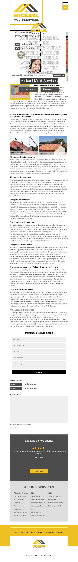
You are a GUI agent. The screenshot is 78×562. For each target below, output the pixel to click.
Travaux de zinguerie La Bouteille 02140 (55, 497)
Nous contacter (49, 89)
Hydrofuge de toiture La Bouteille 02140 (38, 497)
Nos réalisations (28, 89)
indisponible (30, 384)
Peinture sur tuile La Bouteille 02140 (20, 507)
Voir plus (39, 471)
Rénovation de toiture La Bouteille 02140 (55, 504)
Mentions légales (54, 532)
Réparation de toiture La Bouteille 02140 (21, 494)
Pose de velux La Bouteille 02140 (19, 501)
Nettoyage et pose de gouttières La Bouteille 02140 (38, 506)
